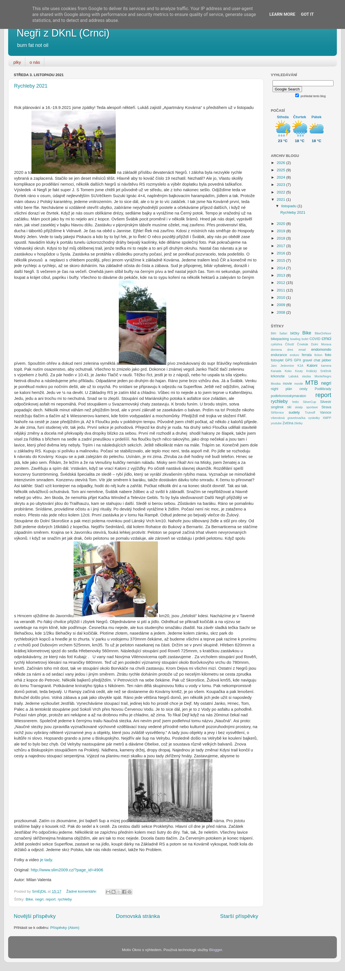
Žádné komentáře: (82, 891)
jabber (326, 360)
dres (290, 349)
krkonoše (278, 376)
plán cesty (297, 389)
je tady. (46, 860)
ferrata (307, 355)
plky (17, 62)
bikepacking (280, 339)
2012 (281, 283)
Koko (288, 371)
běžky (294, 333)
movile (298, 383)
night (274, 389)
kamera (326, 365)
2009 (281, 305)
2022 (281, 192)
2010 (281, 297)
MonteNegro (323, 376)
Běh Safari (279, 333)
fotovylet (277, 360)
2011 (281, 290)
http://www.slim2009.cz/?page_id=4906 (67, 870)
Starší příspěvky (239, 916)
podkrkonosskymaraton (288, 396)
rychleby (65, 899)
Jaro (274, 365)
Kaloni (312, 365)
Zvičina (287, 423)
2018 (281, 238)
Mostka (276, 383)
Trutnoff (310, 412)
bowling (295, 339)
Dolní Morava (321, 344)
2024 (281, 177)
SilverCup (309, 402)
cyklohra (276, 344)
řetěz (295, 402)
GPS (288, 360)
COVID (315, 339)
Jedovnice (287, 365)
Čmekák (302, 344)
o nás (34, 62)
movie (287, 384)
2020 (281, 224)
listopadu (289, 206)
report (51, 899)
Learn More (282, 14)
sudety (294, 412)
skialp (299, 407)
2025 (281, 170)
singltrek (277, 407)
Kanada (276, 371)
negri (39, 899)
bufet (305, 339)
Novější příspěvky (35, 916)
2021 (281, 199)
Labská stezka (300, 376)
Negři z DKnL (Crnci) (63, 33)
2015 (281, 260)
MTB (311, 382)
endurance (279, 355)
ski (289, 407)
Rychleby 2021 (30, 86)
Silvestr (325, 402)
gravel (307, 360)
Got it (307, 14)
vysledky (314, 418)
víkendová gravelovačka (288, 418)
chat (317, 360)
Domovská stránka (138, 916)
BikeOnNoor (323, 333)
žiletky (298, 423)
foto (328, 355)
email (302, 349)
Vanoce (325, 412)
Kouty (299, 371)
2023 (281, 185)
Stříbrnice (277, 412)
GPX (297, 360)
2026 (281, 163)
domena (276, 349)
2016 (281, 253)
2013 (281, 275)
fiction (318, 355)
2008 (281, 312)
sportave (312, 407)
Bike (29, 899)
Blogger (215, 950)
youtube (276, 423)
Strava (326, 407)
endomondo (321, 349)
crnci (326, 338)
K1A (300, 365)
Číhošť (289, 344)
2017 (281, 246)
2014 (281, 268)
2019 (281, 231)
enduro (294, 355)
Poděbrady (323, 389)
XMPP (327, 418)
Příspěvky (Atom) (65, 928)
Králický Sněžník (318, 371)
